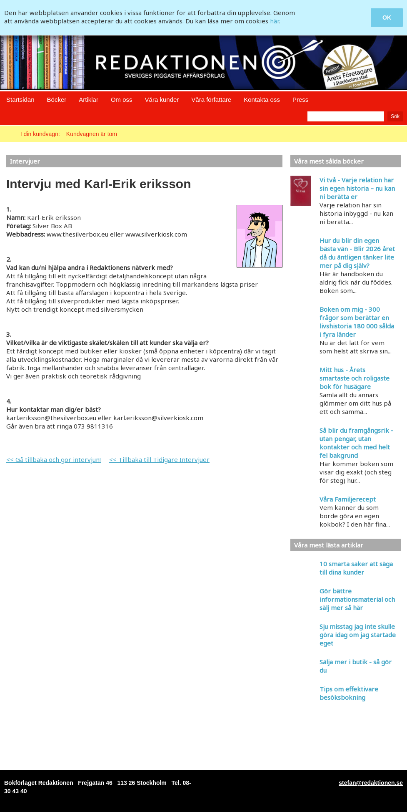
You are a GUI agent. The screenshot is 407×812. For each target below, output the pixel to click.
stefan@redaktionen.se (371, 782)
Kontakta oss (262, 99)
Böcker (57, 99)
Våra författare (211, 99)
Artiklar (88, 99)
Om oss (121, 99)
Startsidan (20, 99)
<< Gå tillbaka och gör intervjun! (53, 459)
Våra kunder (162, 99)
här (274, 21)
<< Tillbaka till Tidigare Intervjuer (159, 459)
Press (300, 99)
